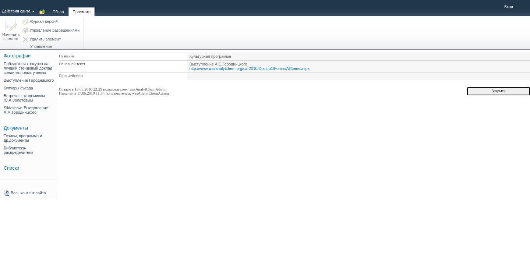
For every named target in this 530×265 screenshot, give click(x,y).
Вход (508, 6)
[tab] (58, 7)
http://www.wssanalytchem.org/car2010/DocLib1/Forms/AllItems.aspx (250, 68)
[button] (11, 30)
